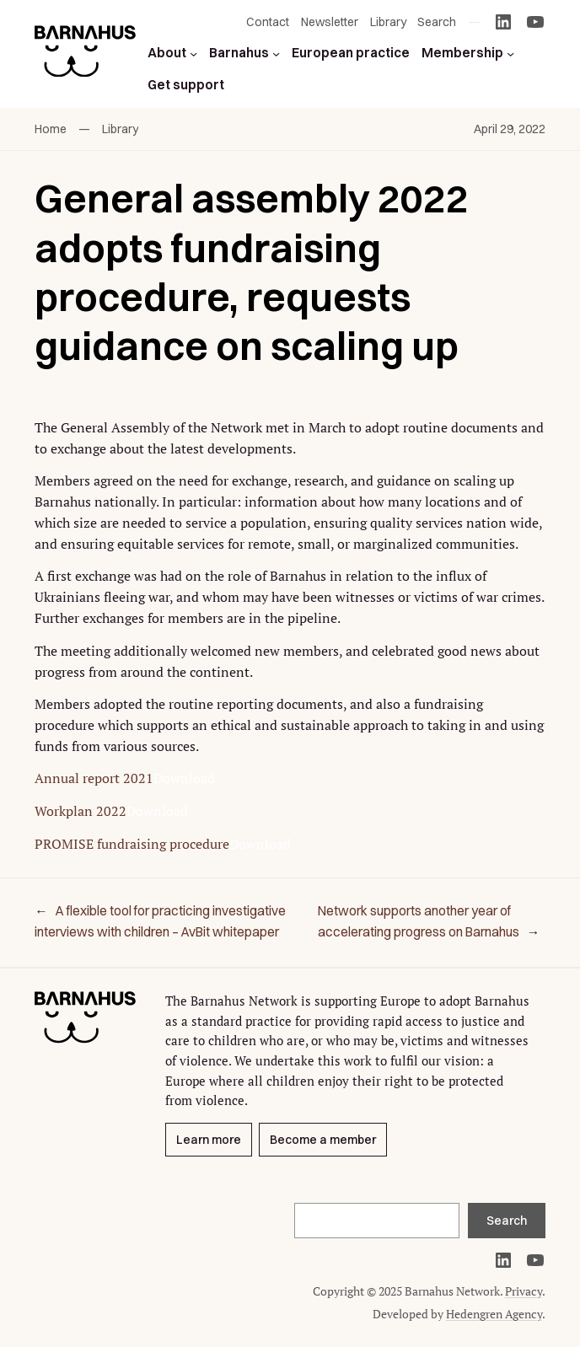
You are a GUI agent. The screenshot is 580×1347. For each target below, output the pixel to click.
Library (120, 129)
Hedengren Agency (494, 1314)
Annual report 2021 (94, 778)
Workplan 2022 (80, 810)
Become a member (323, 1139)
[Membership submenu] (510, 52)
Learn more (208, 1139)
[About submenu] (193, 52)
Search (506, 1220)
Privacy (523, 1291)
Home (51, 129)
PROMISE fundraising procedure (132, 843)
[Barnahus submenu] (276, 52)
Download (184, 778)
